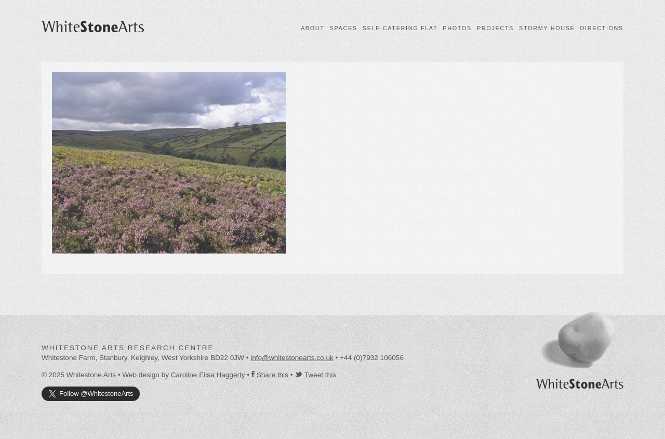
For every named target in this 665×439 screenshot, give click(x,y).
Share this (272, 375)
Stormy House (547, 28)
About (313, 28)
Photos (457, 28)
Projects (495, 28)
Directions (601, 28)
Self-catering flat (400, 28)
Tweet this (320, 375)
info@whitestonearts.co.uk (292, 358)
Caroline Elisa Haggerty (208, 375)
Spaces (343, 28)
